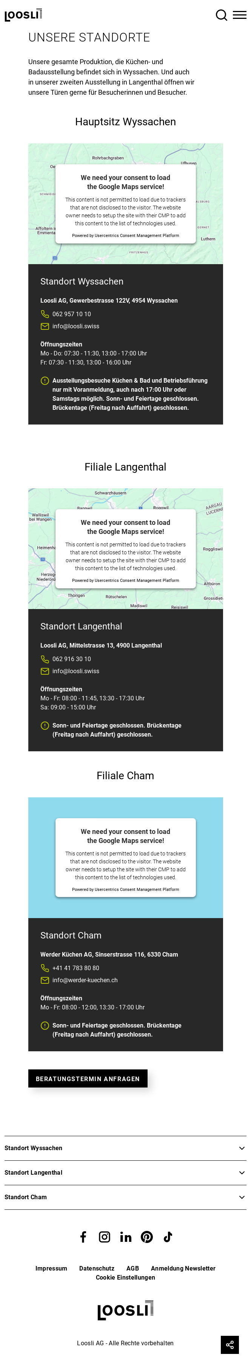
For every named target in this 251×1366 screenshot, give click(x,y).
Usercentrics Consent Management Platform (137, 235)
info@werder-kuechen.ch (85, 980)
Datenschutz (96, 1268)
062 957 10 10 (71, 314)
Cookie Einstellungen (125, 1277)
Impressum (51, 1268)
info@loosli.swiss (75, 326)
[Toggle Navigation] (239, 15)
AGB (132, 1268)
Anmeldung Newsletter (183, 1268)
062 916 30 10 (71, 659)
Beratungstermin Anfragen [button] (88, 1079)
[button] (83, 1236)
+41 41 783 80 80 (75, 968)
